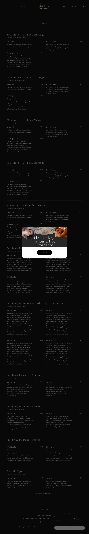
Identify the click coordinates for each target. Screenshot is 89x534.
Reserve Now (44, 252)
